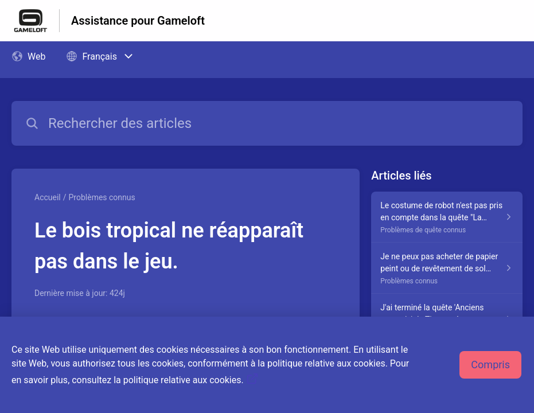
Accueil (47, 197)
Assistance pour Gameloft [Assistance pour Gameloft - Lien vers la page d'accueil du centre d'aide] (138, 21)
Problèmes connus (102, 197)
